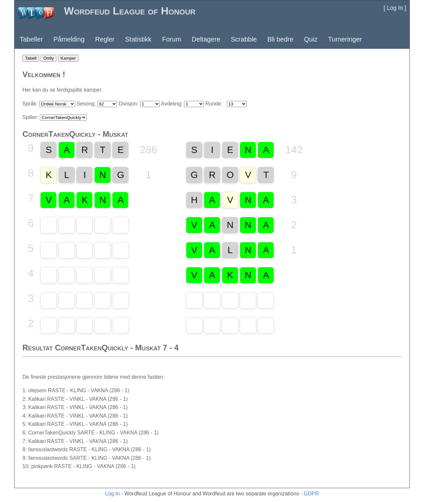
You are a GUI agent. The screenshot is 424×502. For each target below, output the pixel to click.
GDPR (311, 493)
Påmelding (69, 39)
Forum (171, 39)
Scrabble (244, 39)
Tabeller (31, 39)
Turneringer (345, 39)
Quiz (311, 39)
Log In (112, 493)
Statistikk (138, 39)
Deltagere (206, 39)
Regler (105, 39)
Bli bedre (280, 39)
